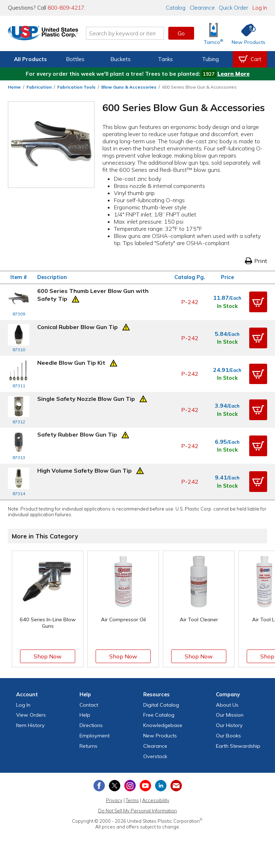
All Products (30, 59)
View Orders (31, 715)
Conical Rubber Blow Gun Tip (77, 326)
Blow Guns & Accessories (128, 87)
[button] (258, 302)
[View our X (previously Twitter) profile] (114, 785)
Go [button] (181, 33)
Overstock (155, 756)
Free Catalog (158, 715)
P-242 (189, 301)
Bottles (75, 59)
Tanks (165, 59)
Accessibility (155, 800)
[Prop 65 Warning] (75, 298)
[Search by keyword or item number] (132, 33)
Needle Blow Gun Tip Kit (71, 362)
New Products (160, 735)
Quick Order (233, 7)
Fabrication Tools (76, 87)
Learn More (233, 73)
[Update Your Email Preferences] (176, 785)
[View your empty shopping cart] (250, 59)
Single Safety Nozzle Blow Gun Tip (86, 398)
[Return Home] (50, 34)
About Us (227, 705)
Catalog (175, 7)
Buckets (120, 59)
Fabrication (39, 87)
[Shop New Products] (246, 33)
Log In (259, 7)
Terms (132, 800)
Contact (88, 705)
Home (14, 87)
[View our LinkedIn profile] (161, 785)
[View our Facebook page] (99, 785)
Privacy (114, 800)
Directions (91, 725)
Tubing (210, 59)
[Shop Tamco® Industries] (213, 33)
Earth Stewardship (238, 746)
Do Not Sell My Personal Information (137, 810)
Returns (88, 746)
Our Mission (229, 715)
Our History (229, 725)
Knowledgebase (162, 725)
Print (256, 260)
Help (84, 715)
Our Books (228, 735)
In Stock (227, 306)
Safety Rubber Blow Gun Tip (77, 434)
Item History (30, 725)
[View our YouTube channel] (145, 785)
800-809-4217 (66, 7)
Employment (94, 735)
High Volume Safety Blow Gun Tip (84, 470)
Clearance (202, 7)
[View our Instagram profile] (130, 785)
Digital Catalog (161, 705)
